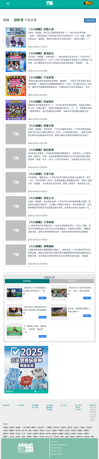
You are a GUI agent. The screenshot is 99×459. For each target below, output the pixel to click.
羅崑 (62, 437)
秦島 (30, 430)
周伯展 (73, 430)
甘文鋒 (11, 437)
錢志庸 (54, 433)
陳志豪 (72, 437)
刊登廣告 (93, 418)
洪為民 (29, 433)
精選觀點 (27, 281)
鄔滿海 (54, 430)
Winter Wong (44, 437)
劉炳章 (63, 427)
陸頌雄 (80, 433)
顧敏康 (18, 427)
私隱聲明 (93, 407)
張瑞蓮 (11, 427)
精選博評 (72, 281)
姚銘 (66, 437)
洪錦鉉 (73, 433)
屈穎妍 (5, 427)
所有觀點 (49, 410)
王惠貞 (67, 430)
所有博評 (78, 410)
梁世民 (70, 427)
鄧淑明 (35, 433)
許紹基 (5, 430)
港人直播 (35, 407)
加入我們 (93, 414)
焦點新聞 (6, 405)
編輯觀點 (49, 407)
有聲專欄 (35, 405)
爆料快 (92, 421)
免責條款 (93, 410)
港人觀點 (49, 405)
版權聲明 (93, 412)
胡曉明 (35, 430)
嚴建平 (5, 437)
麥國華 (11, 430)
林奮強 (86, 437)
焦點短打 (41, 427)
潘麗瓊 (80, 430)
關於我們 (93, 405)
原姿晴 (89, 427)
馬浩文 (76, 427)
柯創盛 (67, 433)
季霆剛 (61, 430)
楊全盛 (42, 433)
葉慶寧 (86, 430)
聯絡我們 (93, 416)
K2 (52, 437)
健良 (23, 437)
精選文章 (79, 437)
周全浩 (18, 433)
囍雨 (92, 437)
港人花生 (64, 405)
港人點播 (21, 405)
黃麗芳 (86, 433)
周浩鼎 (42, 430)
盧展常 (35, 437)
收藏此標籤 (89, 20)
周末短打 (56, 427)
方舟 (23, 433)
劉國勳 (61, 433)
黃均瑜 (48, 433)
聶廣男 (29, 437)
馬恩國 (11, 433)
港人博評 (78, 405)
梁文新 (56, 437)
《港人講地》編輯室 (29, 427)
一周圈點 (49, 427)
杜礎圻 (18, 437)
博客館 (77, 407)
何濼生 (82, 427)
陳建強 (5, 433)
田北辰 (48, 430)
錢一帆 (24, 430)
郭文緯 (18, 430)
